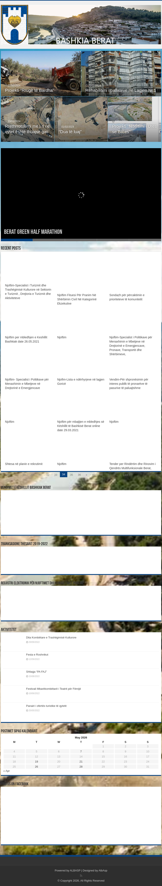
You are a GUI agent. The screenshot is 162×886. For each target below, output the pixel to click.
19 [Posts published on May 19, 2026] (36, 761)
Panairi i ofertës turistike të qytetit (46, 705)
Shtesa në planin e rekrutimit (23, 464)
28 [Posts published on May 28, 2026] (81, 766)
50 (101, 474)
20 (31, 474)
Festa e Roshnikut (37, 654)
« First (7, 474)
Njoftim (61, 337)
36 (79, 474)
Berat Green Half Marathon (33, 232)
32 (47, 474)
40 (93, 474)
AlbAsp (103, 870)
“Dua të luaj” (70, 131)
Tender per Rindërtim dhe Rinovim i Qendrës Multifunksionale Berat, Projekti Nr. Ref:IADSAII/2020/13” (132, 468)
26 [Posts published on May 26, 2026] (36, 766)
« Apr (6, 770)
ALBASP (75, 870)
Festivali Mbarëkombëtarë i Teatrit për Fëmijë (53, 688)
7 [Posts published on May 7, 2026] (81, 751)
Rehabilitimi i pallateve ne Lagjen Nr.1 (120, 90)
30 (39, 474)
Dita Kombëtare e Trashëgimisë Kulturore (51, 637)
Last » (126, 474)
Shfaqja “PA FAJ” (38, 671)
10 (24, 474)
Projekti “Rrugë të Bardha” (29, 90)
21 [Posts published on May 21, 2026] (81, 761)
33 (55, 474)
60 (109, 474)
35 (71, 474)
